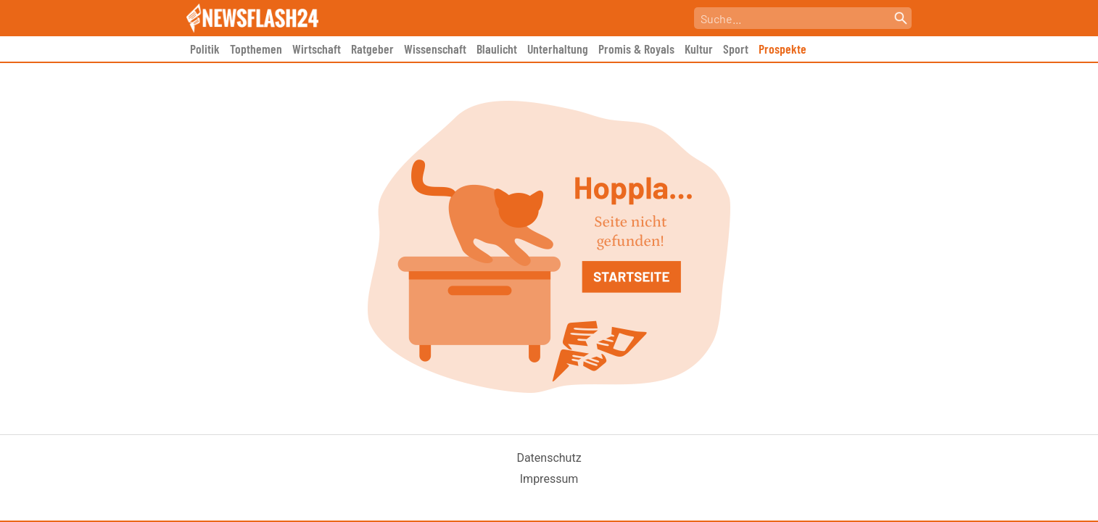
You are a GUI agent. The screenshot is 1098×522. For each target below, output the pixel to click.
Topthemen (256, 49)
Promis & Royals (636, 49)
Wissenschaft (435, 49)
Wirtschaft (316, 49)
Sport (735, 49)
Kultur (699, 49)
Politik (205, 49)
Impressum (549, 479)
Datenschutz (548, 458)
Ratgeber (372, 49)
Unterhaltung (557, 49)
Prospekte (782, 49)
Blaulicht (496, 49)
